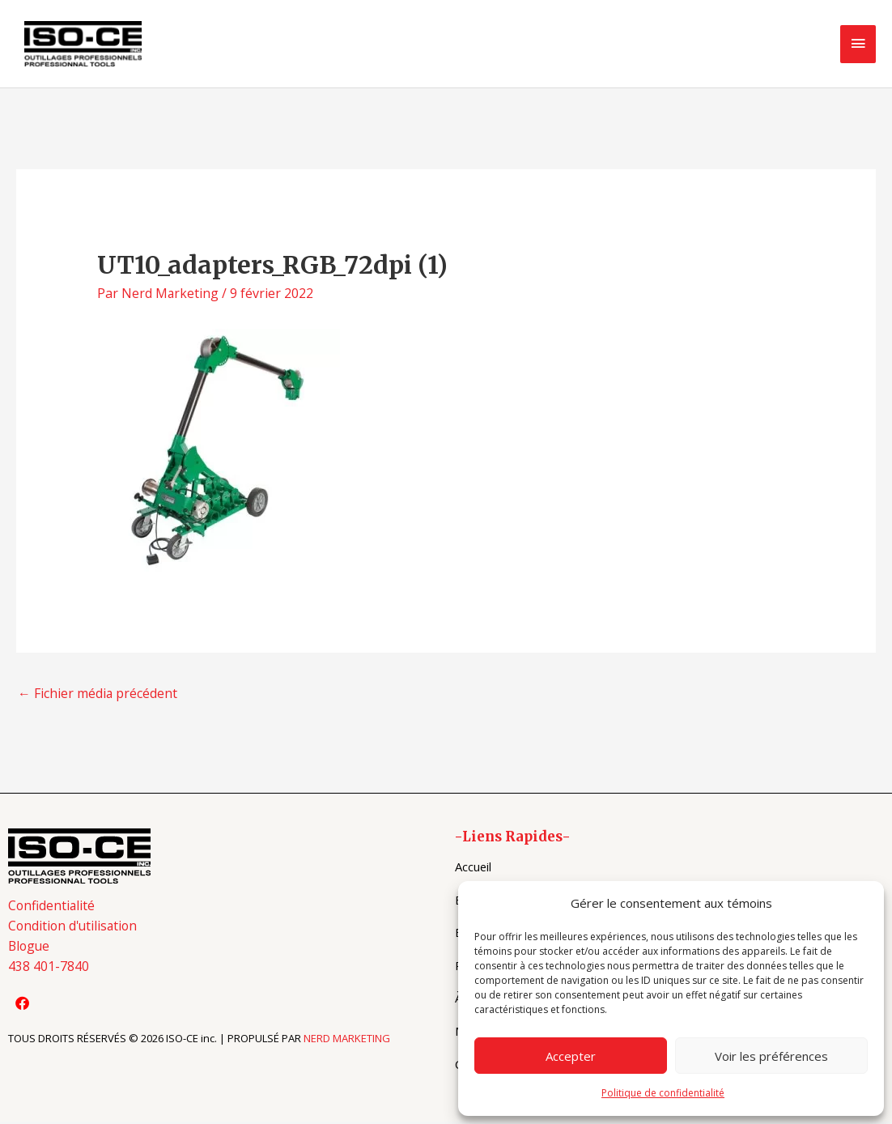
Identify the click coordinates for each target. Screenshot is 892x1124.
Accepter (571, 1056)
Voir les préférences (771, 1056)
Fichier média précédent (98, 696)
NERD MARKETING (347, 1042)
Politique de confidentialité (662, 1093)
